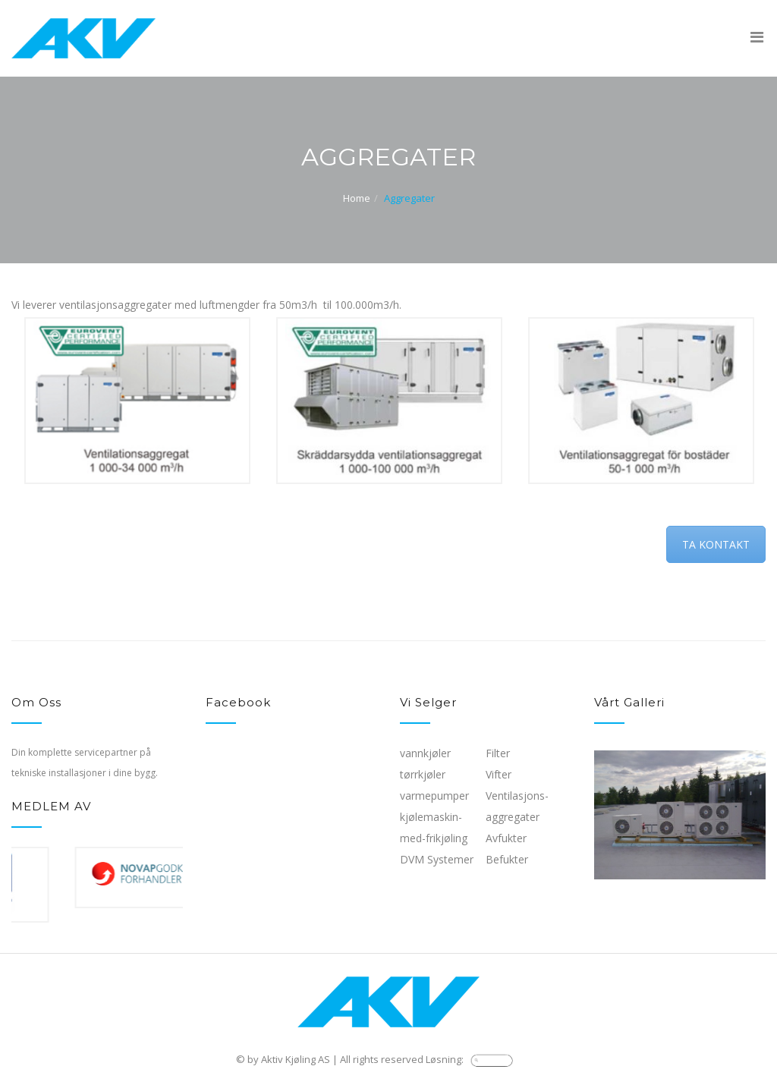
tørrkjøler (422, 774)
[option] (137, 400)
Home (356, 198)
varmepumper (434, 795)
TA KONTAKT (716, 544)
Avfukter (506, 838)
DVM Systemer (436, 859)
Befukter (507, 859)
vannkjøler (425, 753)
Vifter (498, 774)
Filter (498, 753)
